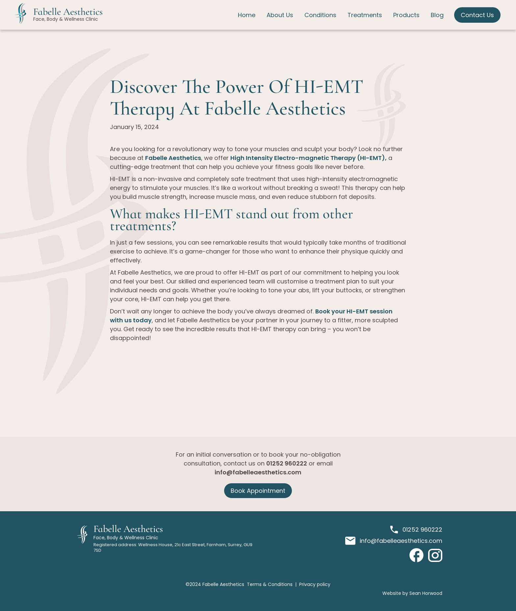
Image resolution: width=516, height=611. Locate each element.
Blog (437, 15)
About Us (280, 15)
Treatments (365, 15)
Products (406, 15)
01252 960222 (286, 463)
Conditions (320, 15)
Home (246, 15)
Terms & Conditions (270, 584)
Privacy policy (314, 584)
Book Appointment (258, 491)
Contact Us (477, 15)
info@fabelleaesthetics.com (258, 472)
